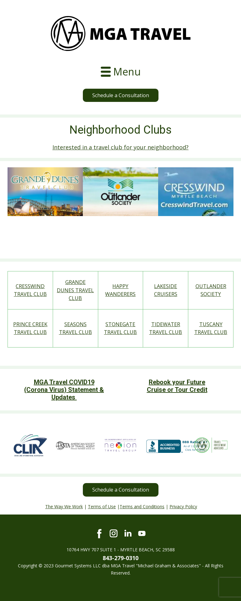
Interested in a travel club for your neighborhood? (120, 147)
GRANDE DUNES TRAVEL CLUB (75, 290)
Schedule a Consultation (120, 95)
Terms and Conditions (142, 506)
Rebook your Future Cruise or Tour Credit (177, 385)
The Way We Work (64, 506)
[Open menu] (120, 72)
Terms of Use (102, 506)
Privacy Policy (183, 506)
